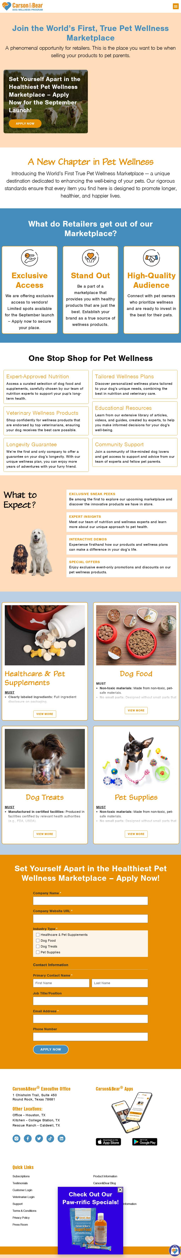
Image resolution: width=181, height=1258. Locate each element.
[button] (176, 6)
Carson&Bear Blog (104, 1183)
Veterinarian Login (23, 1197)
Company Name (47, 893)
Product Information (105, 1176)
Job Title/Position (47, 993)
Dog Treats (49, 946)
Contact (98, 1218)
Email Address (46, 1011)
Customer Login (22, 1190)
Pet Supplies (50, 952)
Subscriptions (21, 1176)
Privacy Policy (21, 1218)
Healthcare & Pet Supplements (64, 934)
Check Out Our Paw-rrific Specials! (90, 1198)
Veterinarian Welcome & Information (114, 1204)
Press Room (20, 1224)
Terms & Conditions (24, 1211)
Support (17, 1204)
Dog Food (48, 940)
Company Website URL (52, 911)
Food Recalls (101, 1211)
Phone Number (45, 1029)
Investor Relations (104, 1190)
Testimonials (20, 1183)
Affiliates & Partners (104, 1197)
